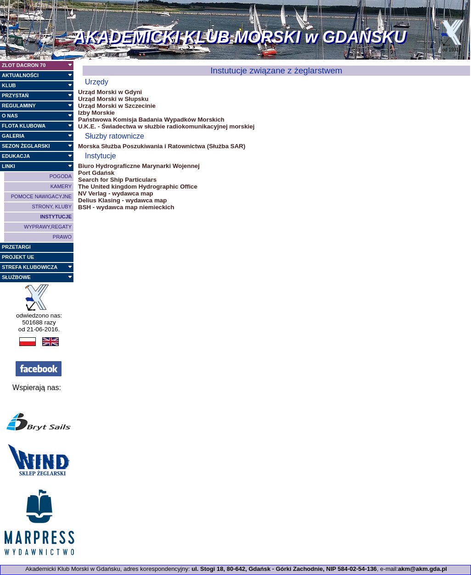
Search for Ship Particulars (117, 179)
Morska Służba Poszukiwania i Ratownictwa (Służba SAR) (161, 146)
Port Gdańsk (96, 172)
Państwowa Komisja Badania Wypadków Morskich (151, 119)
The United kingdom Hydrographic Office (137, 186)
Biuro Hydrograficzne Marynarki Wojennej (139, 165)
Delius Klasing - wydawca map (122, 200)
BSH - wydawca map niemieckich (126, 207)
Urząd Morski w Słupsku (113, 98)
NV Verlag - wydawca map (115, 193)
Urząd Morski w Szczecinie (117, 105)
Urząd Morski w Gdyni (110, 92)
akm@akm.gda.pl (422, 568)
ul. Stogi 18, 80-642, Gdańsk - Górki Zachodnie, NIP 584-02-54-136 (284, 568)
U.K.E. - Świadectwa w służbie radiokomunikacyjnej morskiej (166, 126)
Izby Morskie (96, 112)
